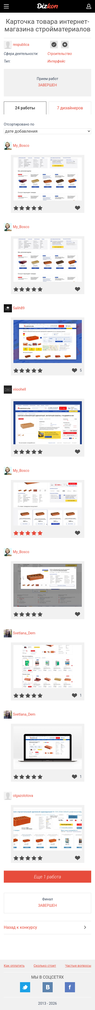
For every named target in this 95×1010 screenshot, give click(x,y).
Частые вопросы (78, 965)
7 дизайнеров (70, 108)
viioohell (19, 389)
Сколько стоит (45, 965)
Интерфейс (56, 61)
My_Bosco (21, 146)
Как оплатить (14, 965)
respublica (21, 45)
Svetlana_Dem (24, 633)
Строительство (60, 54)
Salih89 (19, 308)
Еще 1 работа (47, 876)
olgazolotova (23, 796)
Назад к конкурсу (20, 927)
